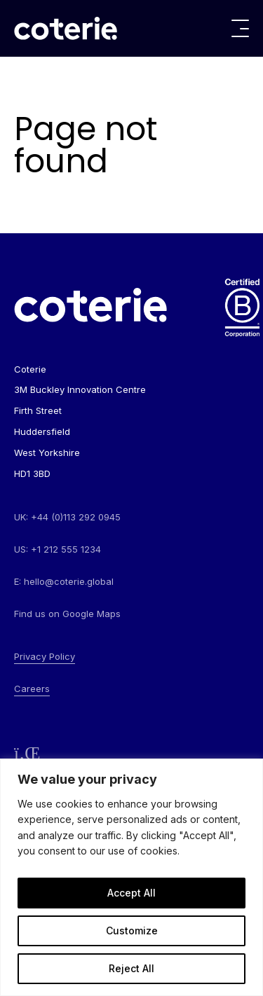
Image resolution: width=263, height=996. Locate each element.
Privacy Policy (44, 656)
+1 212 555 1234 (66, 549)
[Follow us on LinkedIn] (27, 753)
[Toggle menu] (240, 28)
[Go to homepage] (65, 28)
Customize (132, 930)
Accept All (131, 893)
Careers (32, 688)
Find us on (67, 613)
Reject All (131, 968)
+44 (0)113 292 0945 (76, 517)
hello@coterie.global (69, 581)
